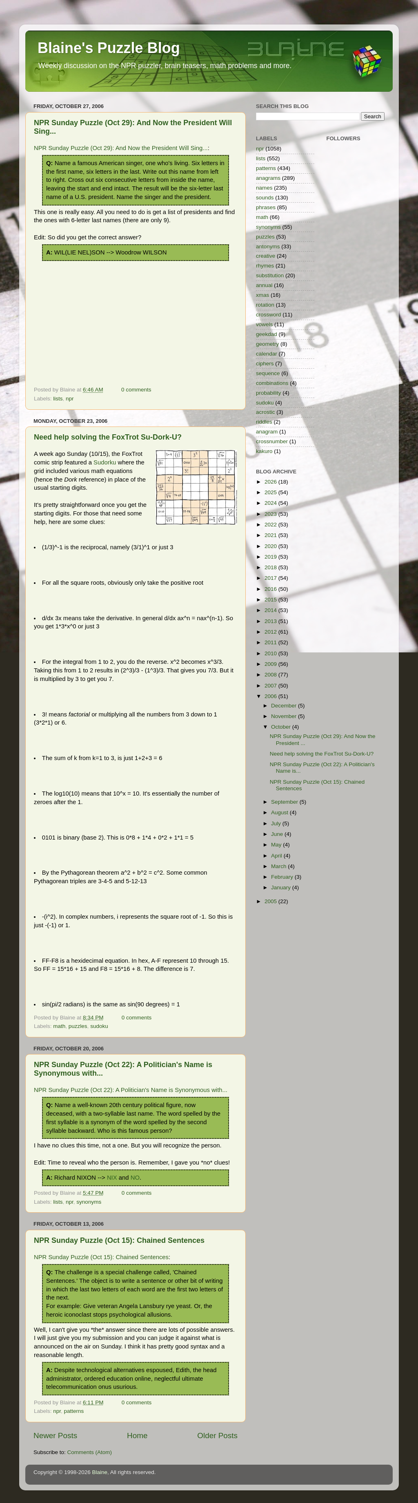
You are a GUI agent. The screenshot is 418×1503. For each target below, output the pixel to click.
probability (268, 393)
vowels (264, 324)
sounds (265, 198)
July (276, 823)
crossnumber (272, 441)
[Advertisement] (135, 322)
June (278, 834)
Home (137, 1435)
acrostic (265, 412)
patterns (74, 1411)
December (284, 706)
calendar (266, 354)
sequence (268, 373)
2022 (271, 525)
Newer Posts (55, 1435)
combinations (272, 383)
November (284, 716)
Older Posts (217, 1435)
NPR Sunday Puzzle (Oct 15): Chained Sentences (119, 1240)
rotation (265, 305)
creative (265, 256)
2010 (271, 653)
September (285, 802)
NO (135, 1177)
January (281, 887)
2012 (271, 632)
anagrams (268, 178)
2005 (271, 901)
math (59, 1026)
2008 (271, 675)
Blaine (100, 1472)
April (277, 856)
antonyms (268, 246)
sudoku (99, 1026)
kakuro (264, 451)
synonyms (88, 1202)
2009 (271, 664)
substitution (270, 275)
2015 (271, 600)
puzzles (78, 1026)
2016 (271, 589)
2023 (271, 514)
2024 (271, 503)
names (264, 188)
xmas (262, 295)
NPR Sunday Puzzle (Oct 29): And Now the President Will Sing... (121, 148)
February (283, 877)
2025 (271, 492)
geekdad (266, 334)
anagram (267, 432)
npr (70, 399)
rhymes (265, 266)
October (281, 727)
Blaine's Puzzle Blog (109, 48)
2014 (271, 610)
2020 (271, 546)
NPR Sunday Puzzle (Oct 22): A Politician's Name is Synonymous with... (130, 1090)
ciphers (265, 363)
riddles (264, 422)
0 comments (136, 390)
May (277, 845)
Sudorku (104, 462)
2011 (271, 642)
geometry (267, 344)
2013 (271, 621)
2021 (271, 535)
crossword (268, 315)
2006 (271, 696)
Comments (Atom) (89, 1452)
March (279, 866)
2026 (271, 482)
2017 (271, 578)
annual (264, 285)
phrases (266, 207)
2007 (271, 686)
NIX (112, 1177)
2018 (271, 567)
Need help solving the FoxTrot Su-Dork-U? (108, 437)
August (280, 812)
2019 (271, 557)
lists (57, 399)
